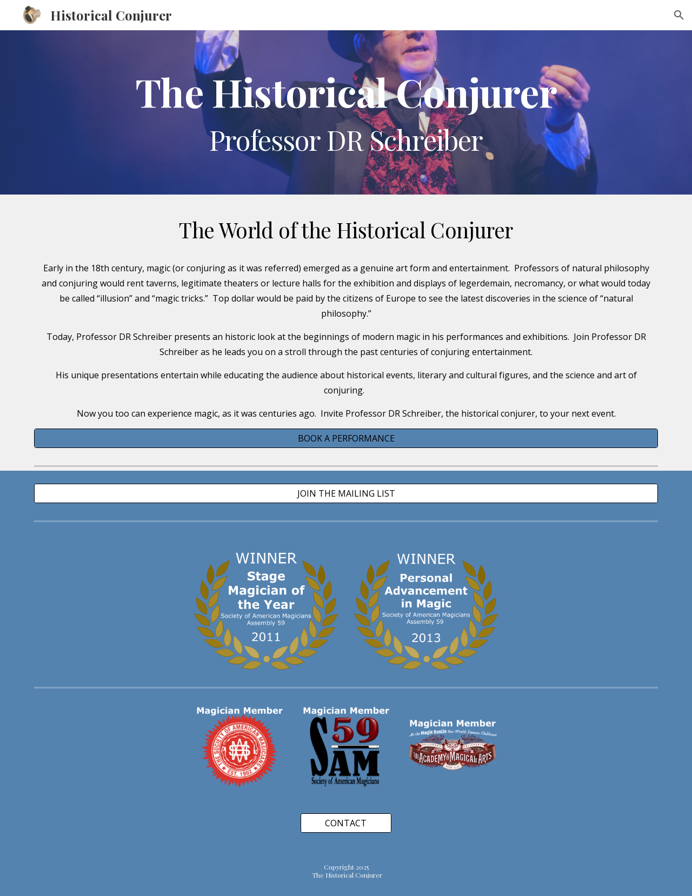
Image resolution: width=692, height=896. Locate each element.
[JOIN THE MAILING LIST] (346, 493)
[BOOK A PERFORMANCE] (346, 438)
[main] (346, 112)
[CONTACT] (346, 823)
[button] (679, 15)
